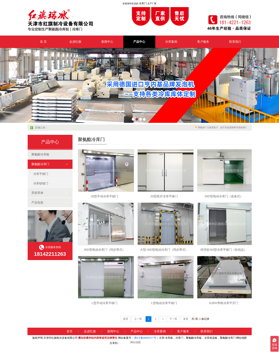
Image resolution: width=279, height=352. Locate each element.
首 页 (43, 41)
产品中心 (139, 41)
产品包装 (37, 202)
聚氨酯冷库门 (40, 164)
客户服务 (203, 41)
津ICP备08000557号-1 (146, 337)
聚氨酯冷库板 (40, 154)
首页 (125, 319)
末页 (185, 319)
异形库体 (37, 192)
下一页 (173, 319)
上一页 (138, 319)
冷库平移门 (40, 173)
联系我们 (235, 41)
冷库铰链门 (40, 183)
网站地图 (241, 337)
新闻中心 (107, 41)
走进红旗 (75, 41)
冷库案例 (171, 41)
